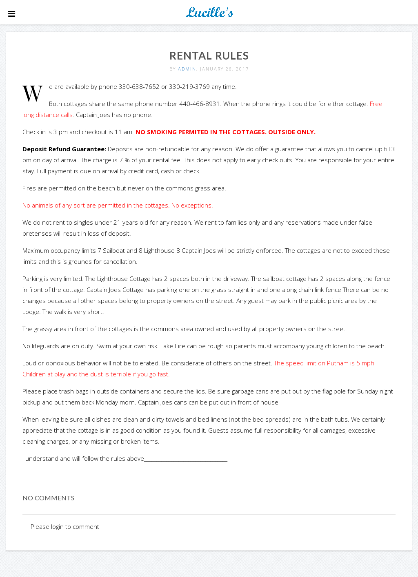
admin (187, 69)
